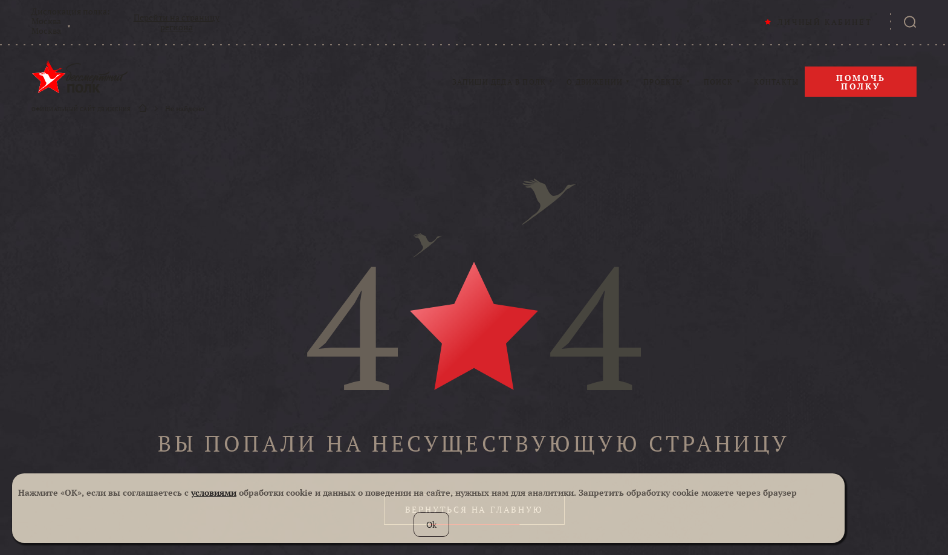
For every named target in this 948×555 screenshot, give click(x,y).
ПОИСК (718, 82)
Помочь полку (861, 82)
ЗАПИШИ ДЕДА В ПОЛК (499, 82)
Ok (431, 524)
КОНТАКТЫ (776, 82)
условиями (213, 492)
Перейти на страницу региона (176, 22)
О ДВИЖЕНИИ (595, 82)
